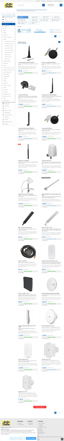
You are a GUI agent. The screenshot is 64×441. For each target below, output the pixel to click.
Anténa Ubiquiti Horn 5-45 (51, 326)
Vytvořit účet (43, 1)
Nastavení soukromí (41, 430)
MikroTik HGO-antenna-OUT (28, 228)
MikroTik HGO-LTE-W (51, 228)
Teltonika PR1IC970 (51, 161)
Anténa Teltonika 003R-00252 (51, 63)
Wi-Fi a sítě (8, 14)
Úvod (3, 14)
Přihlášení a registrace (31, 424)
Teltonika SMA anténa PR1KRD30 (28, 63)
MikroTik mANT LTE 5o (28, 294)
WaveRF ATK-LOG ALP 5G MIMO (28, 194)
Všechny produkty (55, 32)
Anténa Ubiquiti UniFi (28, 360)
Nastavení (21, 438)
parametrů (25, 29)
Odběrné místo (21, 424)
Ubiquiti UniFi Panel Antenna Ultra (51, 261)
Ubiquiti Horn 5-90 (27, 392)
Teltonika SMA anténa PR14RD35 (28, 129)
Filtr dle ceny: (39, 29)
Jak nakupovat (49, 1)
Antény (13, 14)
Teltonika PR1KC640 (28, 95)
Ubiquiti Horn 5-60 (50, 360)
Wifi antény (20, 17)
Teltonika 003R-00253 (51, 129)
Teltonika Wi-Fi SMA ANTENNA (51, 95)
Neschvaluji (13, 438)
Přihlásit (38, 1)
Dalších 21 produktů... (40, 407)
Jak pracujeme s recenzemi (42, 433)
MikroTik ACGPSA (26, 261)
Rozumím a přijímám (31, 438)
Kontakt (19, 423)
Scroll (62, 439)
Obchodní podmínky (58, 1)
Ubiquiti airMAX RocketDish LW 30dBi (51, 294)
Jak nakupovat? (42, 423)
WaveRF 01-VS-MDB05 (28, 161)
